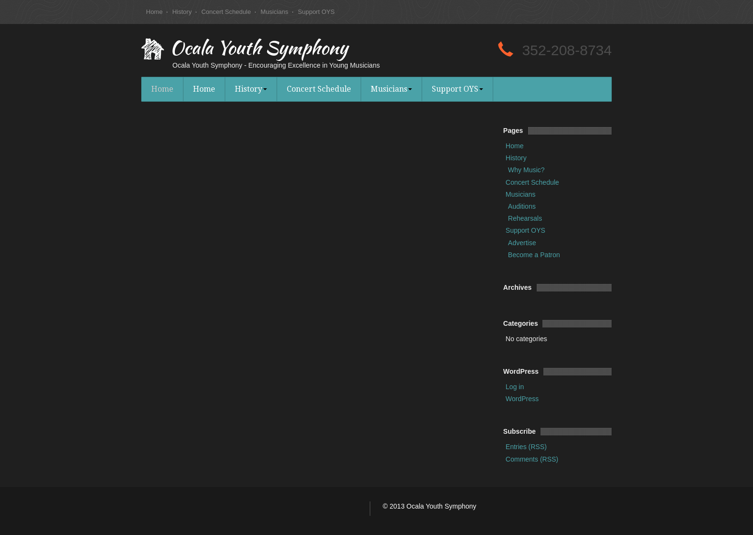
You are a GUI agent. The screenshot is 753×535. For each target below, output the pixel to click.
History (182, 11)
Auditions (522, 206)
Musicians (274, 11)
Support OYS (316, 11)
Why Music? (526, 170)
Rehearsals (525, 218)
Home (154, 11)
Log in (515, 387)
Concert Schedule (226, 11)
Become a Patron (534, 255)
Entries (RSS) (526, 447)
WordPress (522, 399)
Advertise (522, 243)
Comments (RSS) (532, 459)
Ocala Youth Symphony (259, 49)
